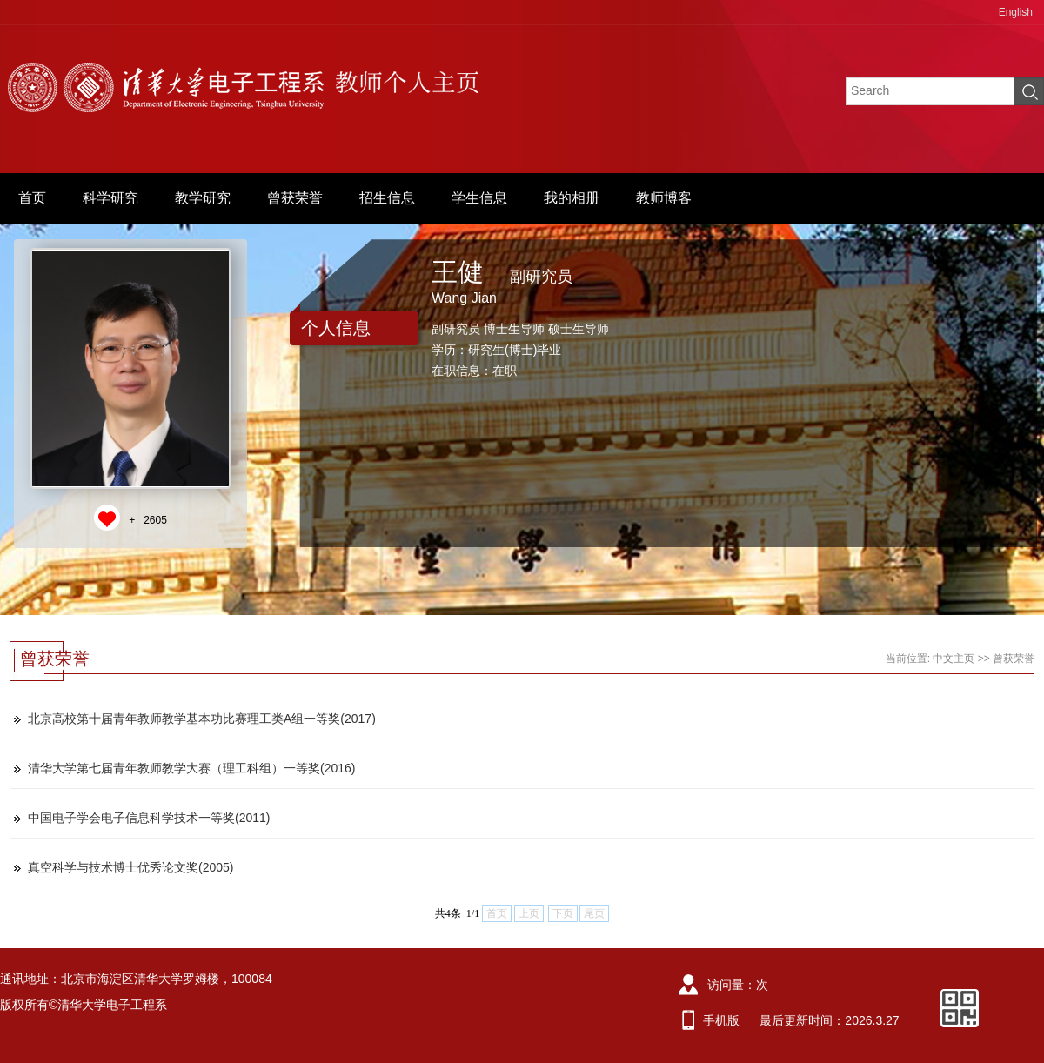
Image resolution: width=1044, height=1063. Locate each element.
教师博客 (664, 198)
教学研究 (203, 198)
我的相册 (571, 198)
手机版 (721, 1020)
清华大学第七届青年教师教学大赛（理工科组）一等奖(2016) (191, 768)
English (1016, 12)
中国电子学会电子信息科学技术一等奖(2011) (149, 818)
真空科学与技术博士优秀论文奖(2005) (130, 867)
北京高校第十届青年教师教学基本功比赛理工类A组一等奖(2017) (202, 718)
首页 (32, 198)
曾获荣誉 (295, 198)
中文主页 (953, 658)
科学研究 (110, 198)
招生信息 (387, 198)
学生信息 (479, 198)
